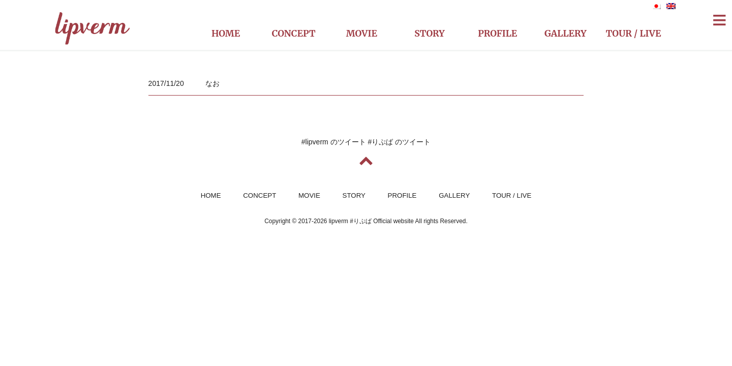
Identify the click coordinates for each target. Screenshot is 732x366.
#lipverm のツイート (333, 142)
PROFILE (402, 195)
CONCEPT (259, 195)
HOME (211, 195)
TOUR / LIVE (511, 195)
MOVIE (309, 195)
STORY (354, 195)
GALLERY (454, 195)
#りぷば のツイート (399, 142)
